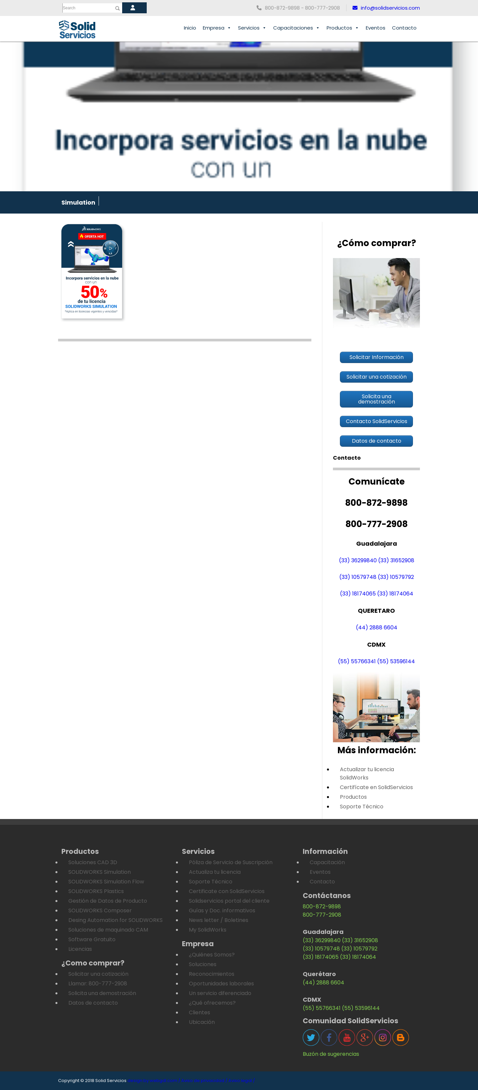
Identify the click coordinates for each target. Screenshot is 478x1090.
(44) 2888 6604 (376, 627)
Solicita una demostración (102, 993)
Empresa (217, 28)
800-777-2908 (322, 915)
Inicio (190, 27)
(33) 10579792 (396, 577)
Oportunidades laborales (221, 983)
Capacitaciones (296, 28)
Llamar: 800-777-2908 (97, 983)
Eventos (375, 27)
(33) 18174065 (358, 593)
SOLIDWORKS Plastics (96, 891)
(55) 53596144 (396, 661)
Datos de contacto (93, 1003)
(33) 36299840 (358, 560)
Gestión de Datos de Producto (107, 901)
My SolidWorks (207, 930)
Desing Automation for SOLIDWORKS (115, 920)
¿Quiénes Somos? (212, 954)
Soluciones (202, 964)
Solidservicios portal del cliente (229, 901)
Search (69, 8)
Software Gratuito (92, 939)
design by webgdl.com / (153, 1080)
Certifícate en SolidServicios (376, 787)
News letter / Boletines (218, 920)
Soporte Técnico (361, 806)
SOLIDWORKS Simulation (99, 872)
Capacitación (327, 862)
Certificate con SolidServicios (227, 891)
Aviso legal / (241, 1080)
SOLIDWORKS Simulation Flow (106, 881)
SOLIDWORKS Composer (100, 910)
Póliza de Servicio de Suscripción (231, 862)
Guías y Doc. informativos (222, 910)
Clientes (199, 1012)
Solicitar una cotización (98, 974)
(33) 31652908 (396, 560)
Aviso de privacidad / (204, 1080)
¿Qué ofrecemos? (212, 1003)
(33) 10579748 (357, 577)
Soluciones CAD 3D (92, 862)
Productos (343, 28)
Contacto (404, 27)
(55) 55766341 (357, 661)
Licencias (80, 949)
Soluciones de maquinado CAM (108, 930)
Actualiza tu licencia (215, 872)
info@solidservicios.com (386, 7)
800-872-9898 (322, 906)
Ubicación (202, 1022)
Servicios (252, 28)
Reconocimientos (211, 974)
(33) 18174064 (395, 593)
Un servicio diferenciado (220, 993)
